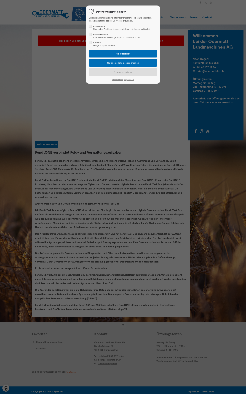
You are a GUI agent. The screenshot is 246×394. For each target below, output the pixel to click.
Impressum (129, 80)
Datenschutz (117, 80)
